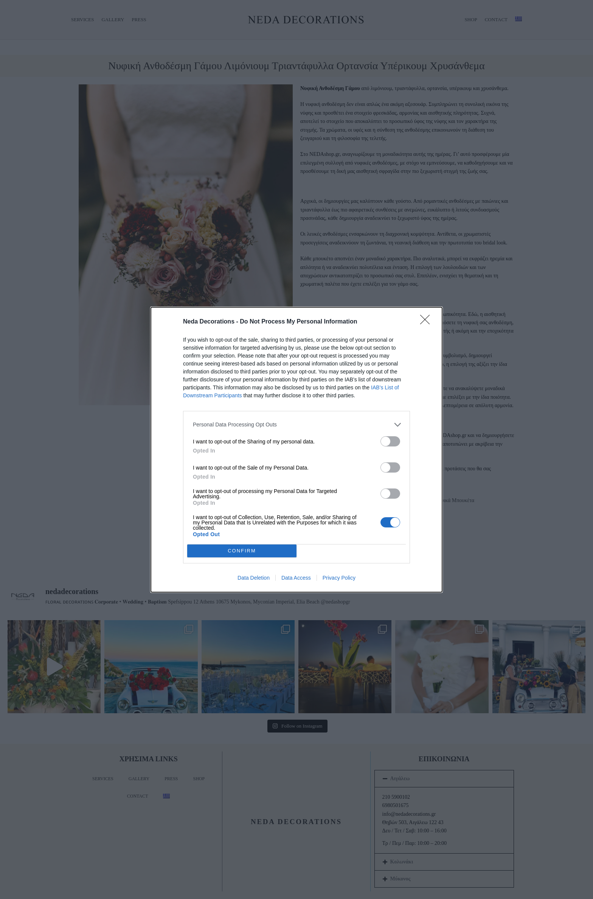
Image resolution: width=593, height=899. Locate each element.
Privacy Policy (339, 578)
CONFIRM (242, 550)
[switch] (390, 441)
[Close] (427, 322)
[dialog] (296, 449)
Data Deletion (254, 578)
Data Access (296, 578)
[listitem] (296, 425)
